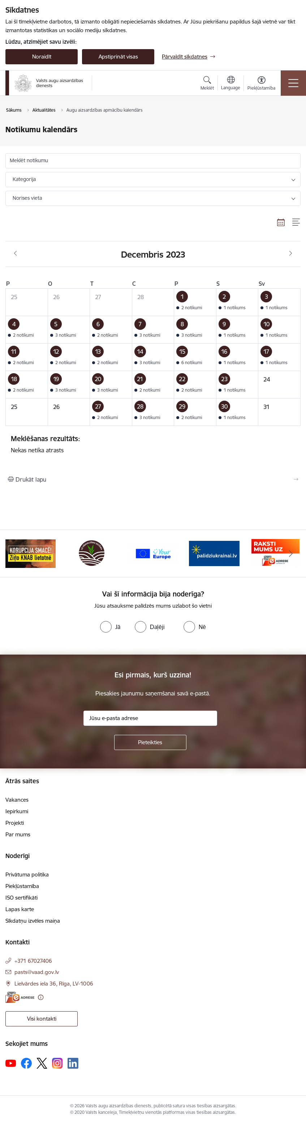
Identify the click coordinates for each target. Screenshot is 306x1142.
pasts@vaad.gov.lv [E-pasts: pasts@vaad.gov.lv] (36, 972)
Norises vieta (27, 198)
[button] (195, 302)
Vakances (17, 799)
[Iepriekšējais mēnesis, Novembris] (15, 253)
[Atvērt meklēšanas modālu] (207, 84)
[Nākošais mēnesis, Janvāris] (290, 253)
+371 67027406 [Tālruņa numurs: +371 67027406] (33, 960)
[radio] (110, 627)
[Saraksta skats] (296, 222)
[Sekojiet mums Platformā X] (41, 1063)
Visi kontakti (41, 1018)
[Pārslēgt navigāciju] (293, 83)
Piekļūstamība (22, 886)
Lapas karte (19, 909)
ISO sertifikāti (21, 897)
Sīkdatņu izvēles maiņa (32, 920)
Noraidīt (41, 56)
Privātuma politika (27, 874)
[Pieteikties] (150, 742)
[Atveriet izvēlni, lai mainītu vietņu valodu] (230, 84)
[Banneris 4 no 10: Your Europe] (214, 553)
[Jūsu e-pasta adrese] (150, 718)
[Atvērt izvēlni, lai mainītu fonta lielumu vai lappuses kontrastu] (261, 84)
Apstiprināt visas (118, 56)
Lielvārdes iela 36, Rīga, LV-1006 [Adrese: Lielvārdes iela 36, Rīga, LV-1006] (53, 983)
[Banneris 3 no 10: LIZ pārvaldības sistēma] (153, 553)
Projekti (14, 822)
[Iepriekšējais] (15, 553)
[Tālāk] (290, 553)
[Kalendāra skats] (281, 222)
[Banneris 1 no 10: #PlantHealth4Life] (30, 553)
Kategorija (24, 179)
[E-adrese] (19, 997)
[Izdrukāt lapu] (153, 479)
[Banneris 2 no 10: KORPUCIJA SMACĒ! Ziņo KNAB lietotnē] (91, 553)
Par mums (17, 834)
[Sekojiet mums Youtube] (10, 1063)
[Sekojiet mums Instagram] (57, 1063)
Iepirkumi (16, 811)
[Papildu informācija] (40, 997)
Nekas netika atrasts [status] (153, 444)
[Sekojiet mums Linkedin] (73, 1063)
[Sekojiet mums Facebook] (26, 1063)
